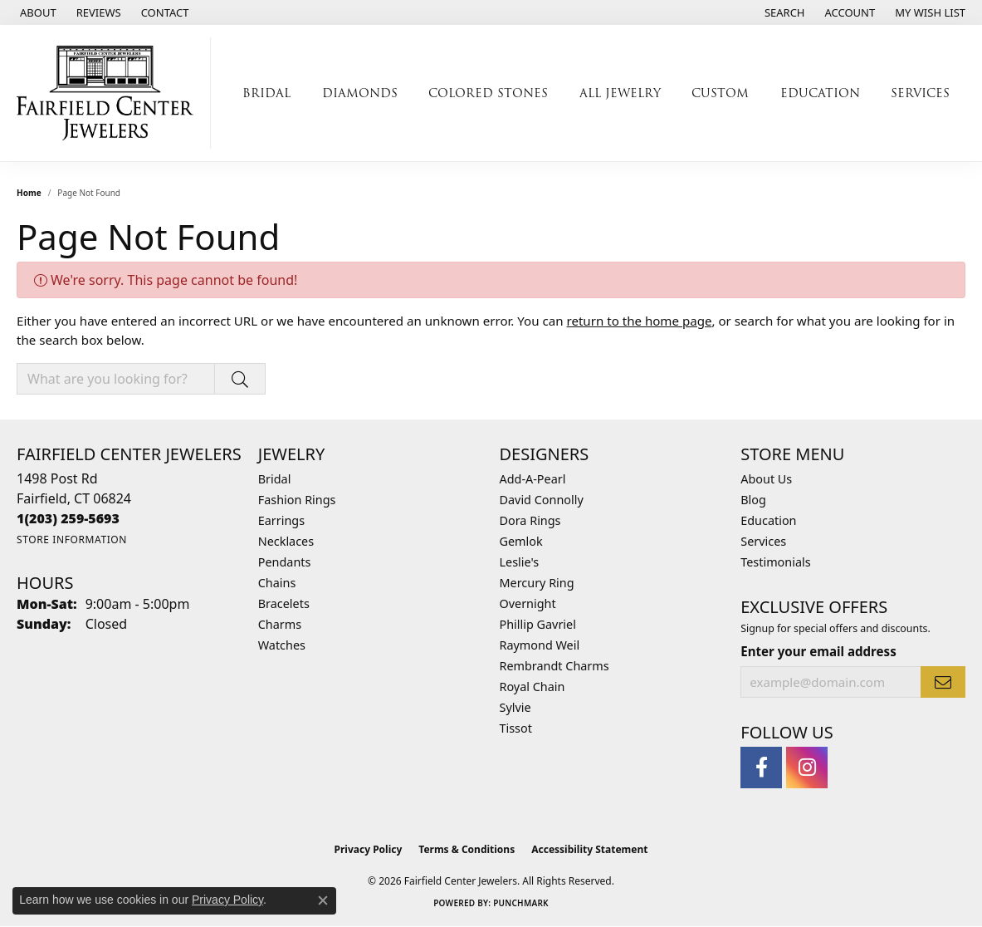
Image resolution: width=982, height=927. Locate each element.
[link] (36, 12)
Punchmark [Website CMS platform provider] (521, 903)
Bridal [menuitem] (274, 479)
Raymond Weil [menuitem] (540, 645)
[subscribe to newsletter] (943, 682)
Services (920, 93)
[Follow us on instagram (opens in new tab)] (807, 767)
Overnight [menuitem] (528, 603)
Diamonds (360, 93)
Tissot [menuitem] (516, 728)
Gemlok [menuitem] (521, 541)
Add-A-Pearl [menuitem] (533, 479)
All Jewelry (620, 93)
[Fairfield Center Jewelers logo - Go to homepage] (109, 93)
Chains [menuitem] (277, 583)
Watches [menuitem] (281, 645)
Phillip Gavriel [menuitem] (538, 624)
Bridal (266, 93)
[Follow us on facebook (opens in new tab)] (761, 767)
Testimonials (775, 562)
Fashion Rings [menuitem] (297, 500)
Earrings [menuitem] (281, 520)
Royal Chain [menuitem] (532, 686)
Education (820, 93)
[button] (783, 12)
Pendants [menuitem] (284, 562)
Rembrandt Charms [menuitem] (554, 666)
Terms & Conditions (466, 849)
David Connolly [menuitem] (542, 500)
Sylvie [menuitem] (515, 707)
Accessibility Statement (589, 849)
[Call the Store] (68, 518)
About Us (766, 479)
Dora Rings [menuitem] (530, 520)
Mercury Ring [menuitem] (537, 583)
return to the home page (638, 320)
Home (29, 193)
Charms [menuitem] (279, 624)
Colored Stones (488, 93)
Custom (720, 93)
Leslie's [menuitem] (520, 562)
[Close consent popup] (323, 900)
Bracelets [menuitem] (284, 603)
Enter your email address (818, 651)
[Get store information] (72, 539)
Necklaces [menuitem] (286, 541)
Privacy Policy (369, 849)
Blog (753, 500)
